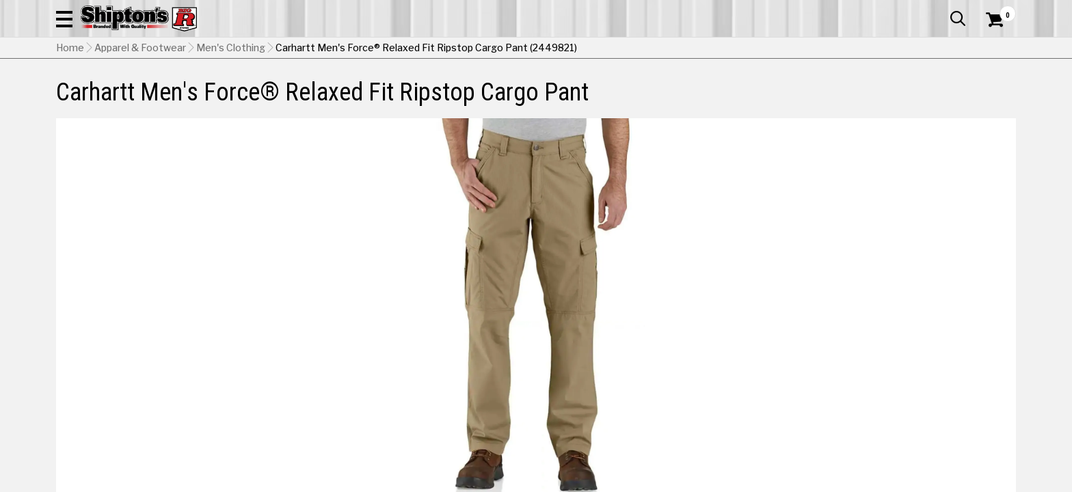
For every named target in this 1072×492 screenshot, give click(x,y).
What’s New (939, 10)
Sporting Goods (907, 91)
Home (70, 116)
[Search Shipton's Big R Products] (536, 49)
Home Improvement (591, 91)
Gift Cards (879, 10)
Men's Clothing (230, 116)
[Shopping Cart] (992, 49)
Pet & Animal (807, 91)
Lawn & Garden (709, 91)
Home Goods (478, 91)
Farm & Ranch (381, 91)
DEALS (990, 91)
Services (997, 10)
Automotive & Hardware (256, 91)
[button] (683, 49)
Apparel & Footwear (116, 91)
